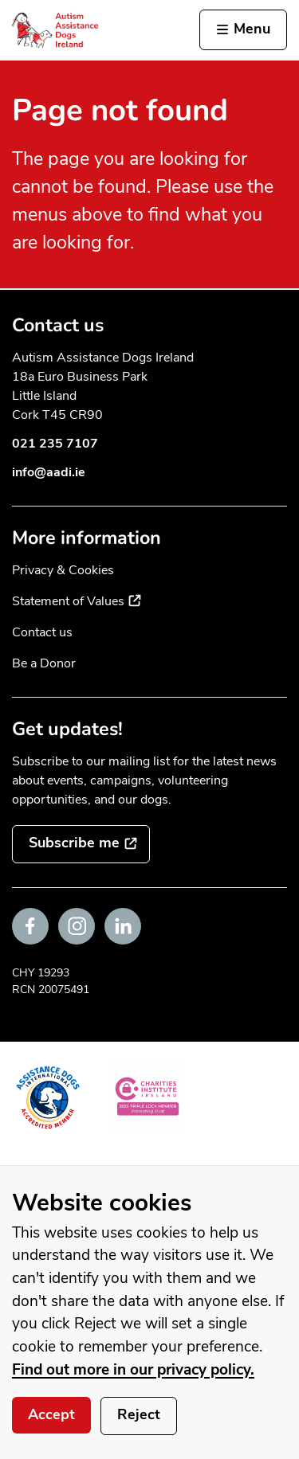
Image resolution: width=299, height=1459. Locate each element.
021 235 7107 (55, 443)
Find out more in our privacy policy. (133, 1369)
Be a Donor (44, 663)
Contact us (42, 632)
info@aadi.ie (48, 472)
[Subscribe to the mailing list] (81, 844)
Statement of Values (76, 601)
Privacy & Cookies (63, 570)
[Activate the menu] (243, 30)
